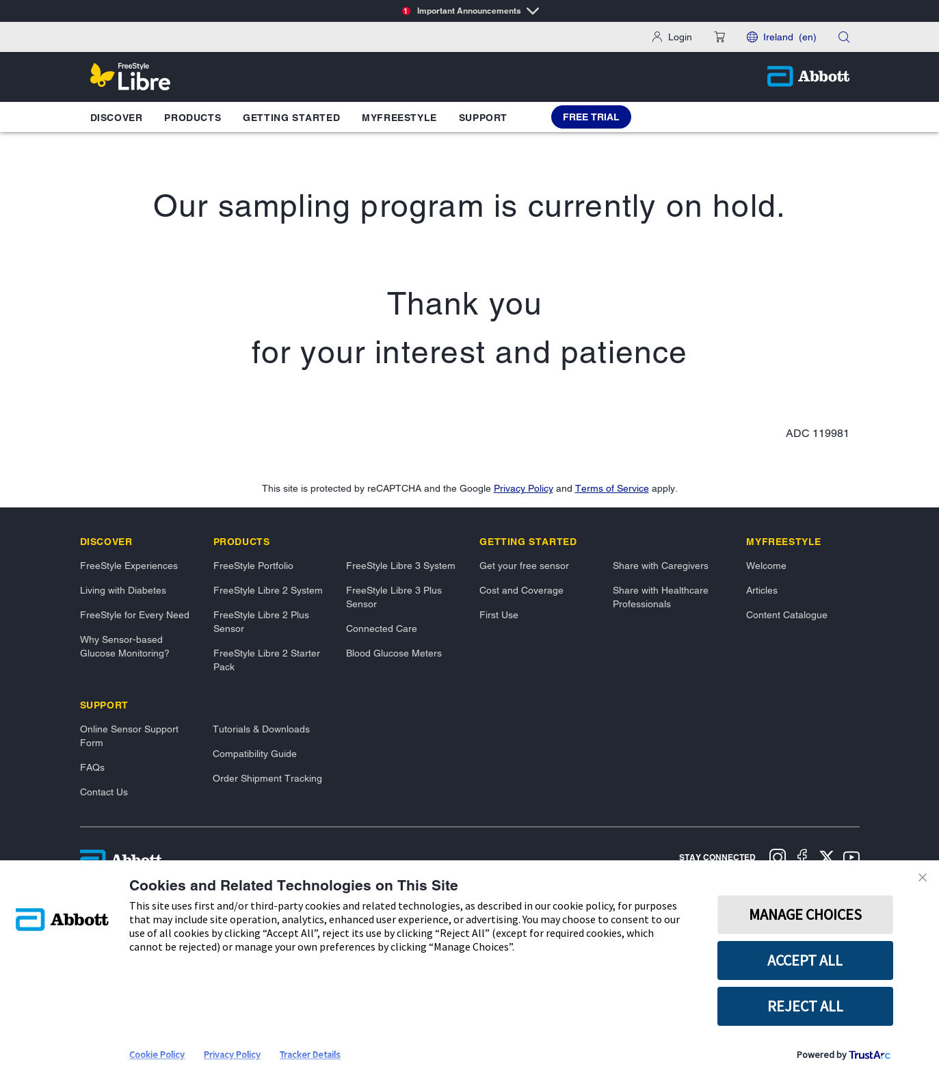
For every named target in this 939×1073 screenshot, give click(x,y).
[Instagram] (777, 859)
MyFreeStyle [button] (399, 117)
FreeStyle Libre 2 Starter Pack (266, 660)
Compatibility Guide (255, 753)
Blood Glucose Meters (394, 653)
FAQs (92, 767)
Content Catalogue (787, 614)
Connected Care (381, 628)
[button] (719, 36)
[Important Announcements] (469, 11)
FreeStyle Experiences (129, 565)
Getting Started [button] (291, 117)
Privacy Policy (523, 488)
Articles (762, 590)
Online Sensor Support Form (129, 736)
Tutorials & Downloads (261, 729)
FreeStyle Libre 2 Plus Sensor (261, 621)
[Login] (672, 37)
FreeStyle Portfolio (253, 565)
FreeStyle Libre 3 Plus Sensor (394, 597)
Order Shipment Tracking (267, 778)
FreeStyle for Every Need (134, 614)
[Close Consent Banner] (925, 877)
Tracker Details (310, 1054)
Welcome (766, 565)
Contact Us (104, 791)
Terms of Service (612, 488)
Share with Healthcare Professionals (661, 597)
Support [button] (483, 117)
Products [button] (192, 117)
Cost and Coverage (521, 590)
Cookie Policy (157, 1054)
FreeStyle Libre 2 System (268, 590)
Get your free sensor (524, 565)
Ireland (790, 37)
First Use (498, 614)
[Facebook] (802, 859)
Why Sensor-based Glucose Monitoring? (125, 646)
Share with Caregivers (661, 565)
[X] (827, 859)
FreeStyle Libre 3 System (400, 565)
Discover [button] (116, 117)
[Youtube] (851, 859)
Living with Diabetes (123, 590)
